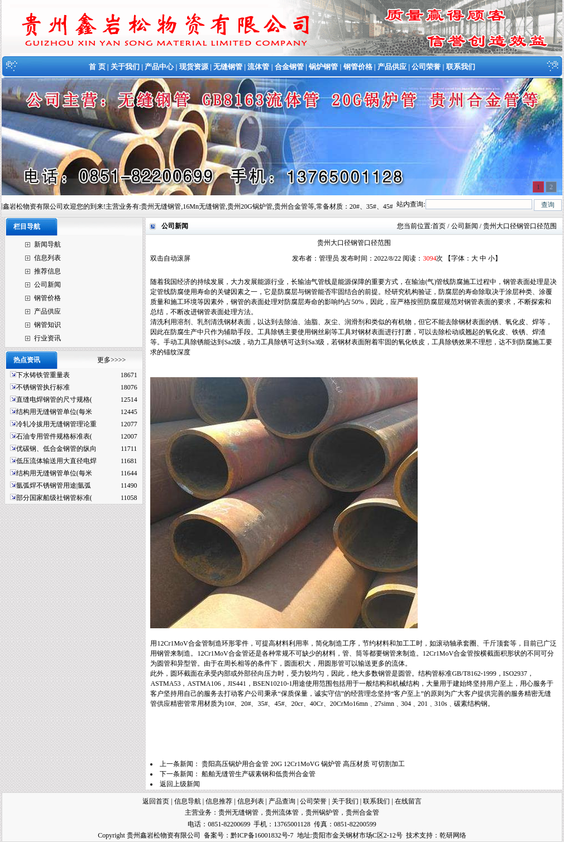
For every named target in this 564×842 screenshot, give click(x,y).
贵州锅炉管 (322, 812)
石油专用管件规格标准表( (54, 436)
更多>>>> (111, 360)
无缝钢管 (227, 66)
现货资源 (193, 66)
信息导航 (187, 801)
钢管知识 (47, 325)
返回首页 (155, 801)
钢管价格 (357, 66)
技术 (412, 835)
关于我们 (125, 66)
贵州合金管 (362, 812)
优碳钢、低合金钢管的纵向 (56, 449)
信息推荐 (218, 801)
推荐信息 (47, 271)
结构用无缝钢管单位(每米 (54, 412)
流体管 (258, 66)
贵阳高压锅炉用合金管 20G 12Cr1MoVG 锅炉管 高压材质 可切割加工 (303, 764)
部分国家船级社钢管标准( (54, 498)
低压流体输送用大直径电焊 (56, 461)
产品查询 (282, 801)
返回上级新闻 (180, 784)
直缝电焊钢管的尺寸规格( (54, 399)
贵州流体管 (282, 812)
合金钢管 (289, 66)
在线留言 (408, 801)
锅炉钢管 (323, 66)
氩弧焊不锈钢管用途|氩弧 (53, 485)
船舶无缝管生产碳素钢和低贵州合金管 (259, 774)
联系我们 (460, 66)
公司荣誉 (426, 66)
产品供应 (392, 66)
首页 (439, 226)
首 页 (97, 66)
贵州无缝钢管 (238, 812)
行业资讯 (47, 338)
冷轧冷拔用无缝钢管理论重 (56, 424)
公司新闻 (47, 284)
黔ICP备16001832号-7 (262, 835)
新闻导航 (47, 244)
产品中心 (159, 66)
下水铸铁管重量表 (43, 375)
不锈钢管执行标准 (43, 387)
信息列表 (47, 258)
